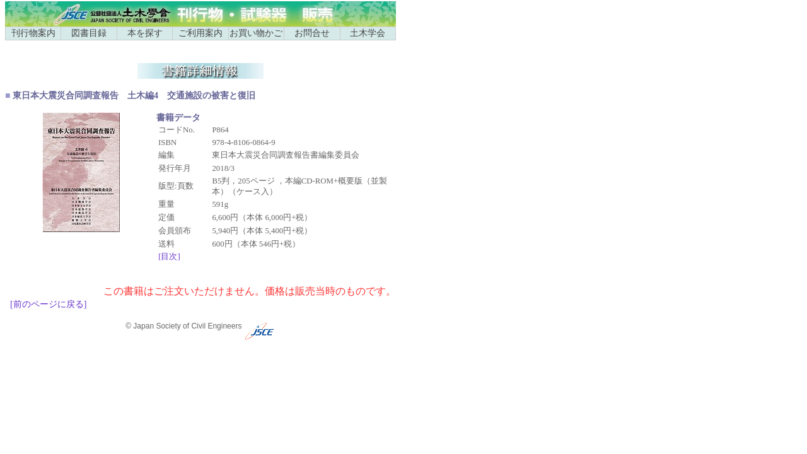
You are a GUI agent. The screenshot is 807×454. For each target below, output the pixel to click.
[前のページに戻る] (48, 304)
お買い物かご (255, 33)
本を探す (145, 33)
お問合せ (312, 33)
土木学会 (367, 33)
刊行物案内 (33, 33)
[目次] (169, 256)
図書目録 (89, 33)
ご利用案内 (200, 33)
